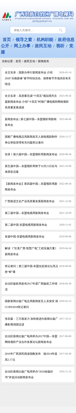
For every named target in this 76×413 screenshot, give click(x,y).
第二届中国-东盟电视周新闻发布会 (26, 224)
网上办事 (22, 46)
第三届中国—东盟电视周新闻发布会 (27, 213)
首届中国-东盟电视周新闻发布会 (24, 236)
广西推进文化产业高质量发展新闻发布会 (30, 201)
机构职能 (45, 39)
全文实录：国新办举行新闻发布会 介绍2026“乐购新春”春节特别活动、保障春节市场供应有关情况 (38, 78)
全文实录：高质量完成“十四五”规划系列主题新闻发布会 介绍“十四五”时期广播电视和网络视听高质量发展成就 (37, 101)
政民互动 (43, 46)
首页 (7, 39)
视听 (60, 46)
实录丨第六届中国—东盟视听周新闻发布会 (31, 154)
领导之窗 (24, 39)
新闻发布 (43, 61)
